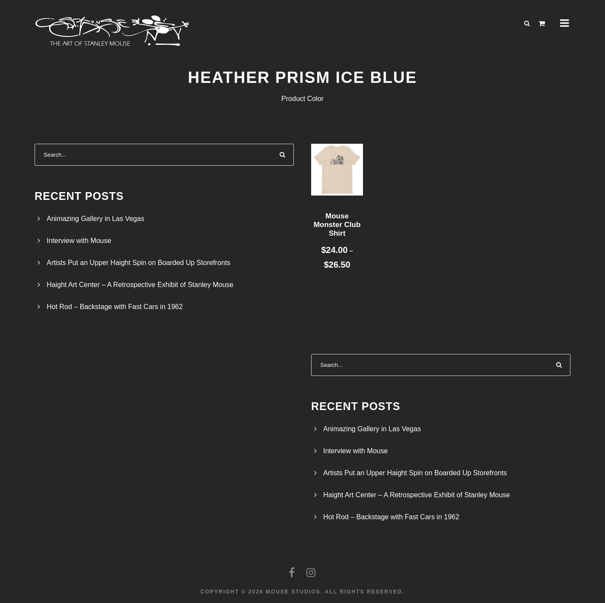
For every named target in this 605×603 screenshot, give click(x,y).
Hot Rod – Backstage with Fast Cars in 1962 (115, 306)
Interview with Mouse (79, 240)
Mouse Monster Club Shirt (337, 225)
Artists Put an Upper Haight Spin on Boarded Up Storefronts (138, 262)
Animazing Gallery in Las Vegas (95, 218)
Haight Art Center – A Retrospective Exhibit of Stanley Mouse (140, 284)
